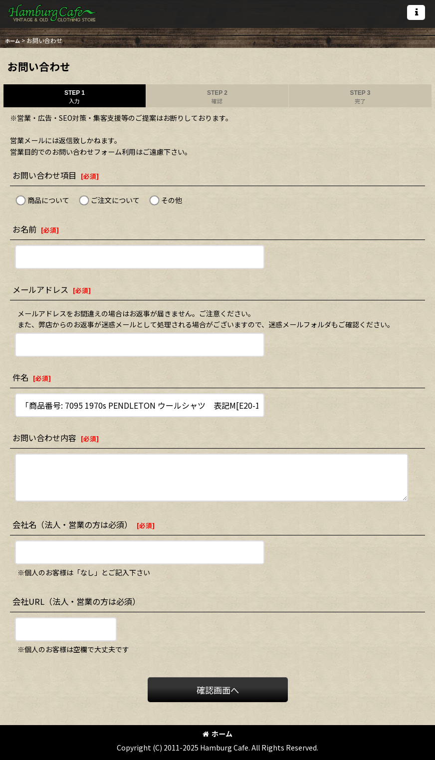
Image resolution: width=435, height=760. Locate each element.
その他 (171, 200)
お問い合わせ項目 (44, 175)
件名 (20, 377)
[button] (416, 12)
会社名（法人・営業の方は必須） (72, 524)
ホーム (217, 734)
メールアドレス (40, 289)
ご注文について (115, 200)
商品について (48, 200)
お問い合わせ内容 (44, 438)
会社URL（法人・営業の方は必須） (76, 601)
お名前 (24, 229)
